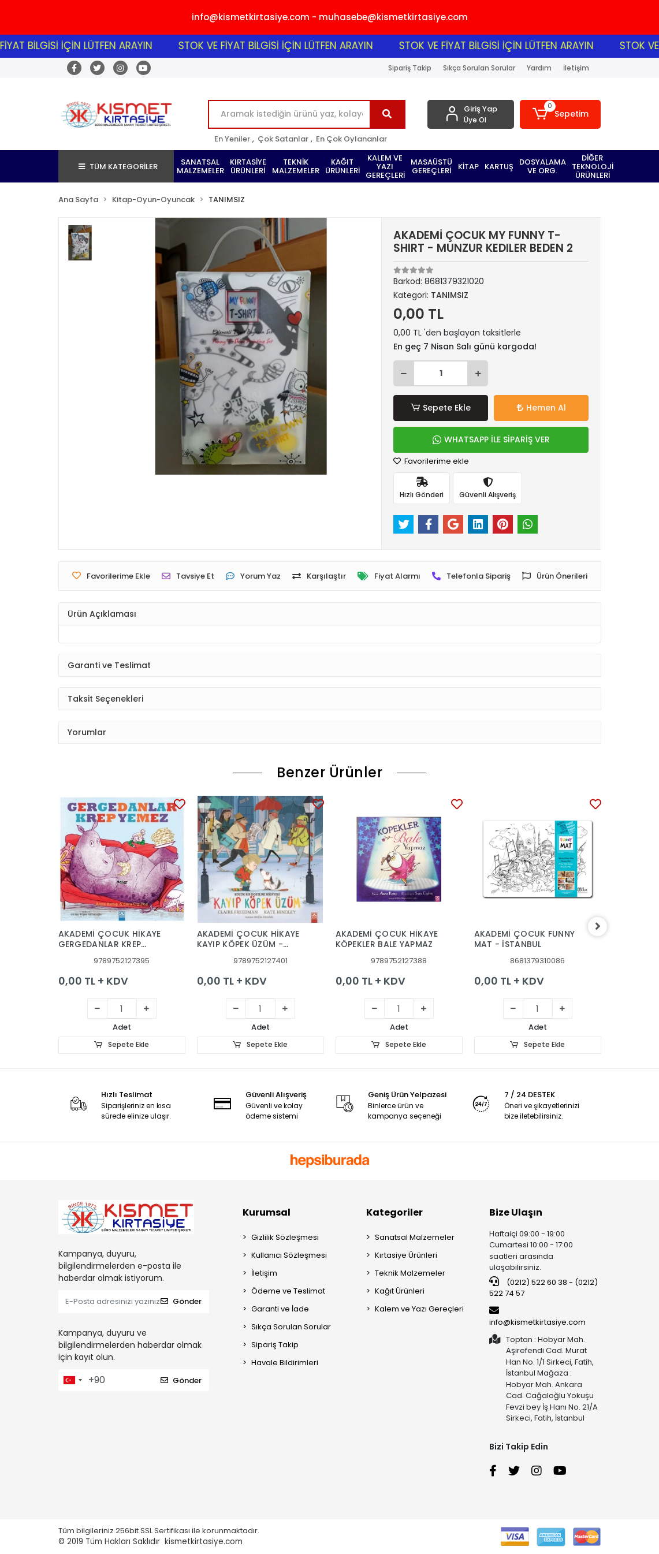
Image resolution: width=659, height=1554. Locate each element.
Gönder (181, 1301)
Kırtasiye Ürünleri (406, 1255)
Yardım (539, 68)
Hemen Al (541, 407)
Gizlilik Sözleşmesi (285, 1237)
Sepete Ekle (441, 408)
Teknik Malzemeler (410, 1273)
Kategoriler (394, 1212)
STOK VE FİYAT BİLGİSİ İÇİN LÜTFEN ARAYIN (291, 46)
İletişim (576, 68)
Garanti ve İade (280, 1308)
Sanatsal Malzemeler (415, 1237)
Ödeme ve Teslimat (288, 1290)
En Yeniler (232, 138)
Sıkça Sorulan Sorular (479, 68)
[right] (601, 926)
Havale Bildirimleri (284, 1362)
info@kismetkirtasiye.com (537, 1316)
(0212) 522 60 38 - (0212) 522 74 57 (543, 1287)
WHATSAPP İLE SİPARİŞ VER (491, 439)
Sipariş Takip (409, 68)
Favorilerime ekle (431, 461)
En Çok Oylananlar (351, 138)
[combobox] (72, 1380)
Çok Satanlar (283, 138)
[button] (560, 114)
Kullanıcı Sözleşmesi (289, 1255)
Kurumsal (267, 1212)
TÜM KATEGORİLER (118, 166)
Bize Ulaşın (515, 1212)
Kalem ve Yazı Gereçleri (419, 1308)
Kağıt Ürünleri (400, 1290)
